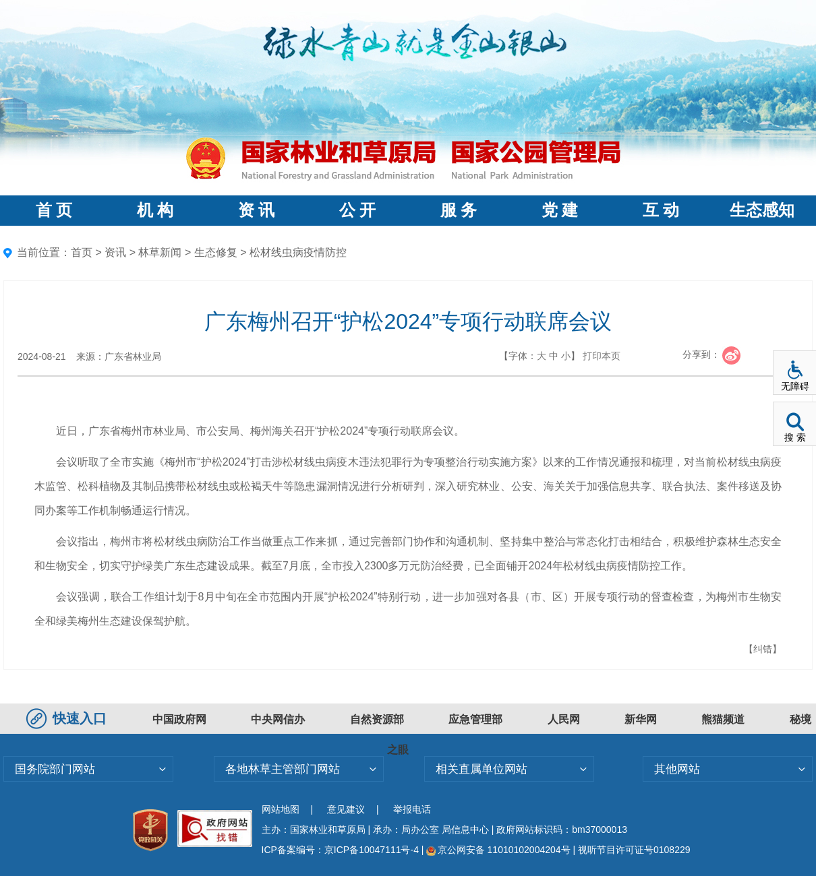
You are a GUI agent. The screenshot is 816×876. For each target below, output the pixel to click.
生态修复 (215, 252)
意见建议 (346, 809)
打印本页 (601, 355)
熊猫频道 (723, 719)
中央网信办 (278, 719)
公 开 (357, 210)
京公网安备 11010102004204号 (498, 849)
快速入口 (68, 718)
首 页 (54, 210)
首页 (81, 252)
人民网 (564, 719)
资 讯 (256, 210)
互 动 (661, 210)
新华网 (640, 719)
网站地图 (280, 809)
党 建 (560, 210)
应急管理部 (475, 719)
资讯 (115, 252)
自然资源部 (377, 719)
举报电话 (412, 809)
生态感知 (762, 210)
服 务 (458, 210)
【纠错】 (763, 649)
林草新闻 (159, 252)
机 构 (155, 210)
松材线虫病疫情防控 (298, 252)
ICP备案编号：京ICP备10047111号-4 (341, 849)
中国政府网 (179, 719)
